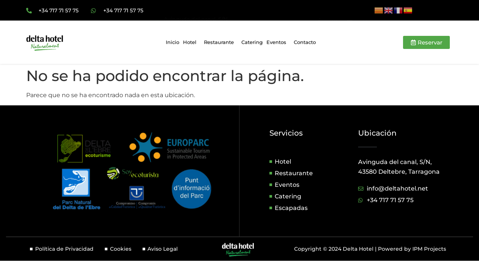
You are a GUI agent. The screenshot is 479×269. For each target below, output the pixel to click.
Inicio (172, 43)
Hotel (191, 43)
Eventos (278, 43)
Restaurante (221, 43)
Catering (252, 43)
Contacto (305, 43)
